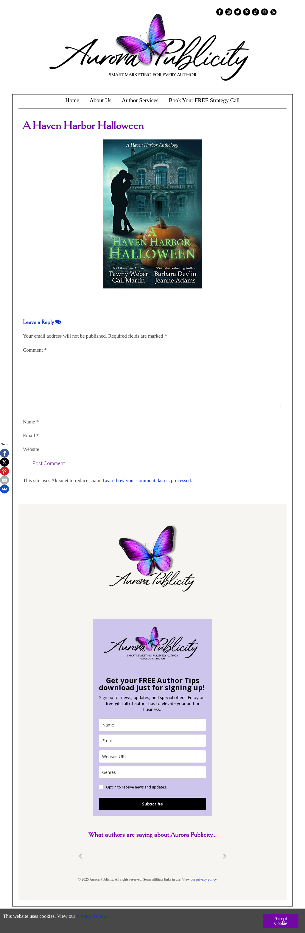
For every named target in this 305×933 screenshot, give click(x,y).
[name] (152, 724)
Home (72, 100)
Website (31, 449)
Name (31, 422)
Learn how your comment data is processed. (147, 480)
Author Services (140, 100)
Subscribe (152, 804)
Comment (35, 350)
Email (31, 435)
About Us (100, 100)
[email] (152, 740)
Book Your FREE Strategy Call (204, 100)
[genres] (152, 772)
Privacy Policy (92, 917)
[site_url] (152, 756)
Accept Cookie (280, 921)
